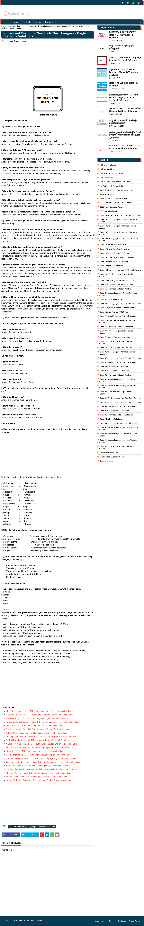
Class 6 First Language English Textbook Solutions (120, 304)
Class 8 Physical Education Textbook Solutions (118, 362)
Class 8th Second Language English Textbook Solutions (117, 386)
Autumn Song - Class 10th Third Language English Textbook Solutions (36, 733)
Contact (112, 921)
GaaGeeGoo (8, 41)
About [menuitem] (17, 22)
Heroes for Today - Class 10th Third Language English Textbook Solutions (38, 780)
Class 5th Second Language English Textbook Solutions (117, 294)
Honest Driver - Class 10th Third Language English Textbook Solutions (36, 777)
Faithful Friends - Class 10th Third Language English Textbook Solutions (37, 740)
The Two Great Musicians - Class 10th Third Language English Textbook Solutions (41, 758)
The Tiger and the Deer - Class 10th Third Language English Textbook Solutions (41, 736)
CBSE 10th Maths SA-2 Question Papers (116, 203)
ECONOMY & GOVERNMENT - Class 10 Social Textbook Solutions (123, 35)
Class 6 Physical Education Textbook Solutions (118, 308)
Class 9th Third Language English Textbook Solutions (116, 447)
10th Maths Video (107, 169)
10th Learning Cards (108, 165)
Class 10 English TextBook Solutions (114, 249)
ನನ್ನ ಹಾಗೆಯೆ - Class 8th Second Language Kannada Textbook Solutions (123, 72)
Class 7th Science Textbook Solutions (115, 337)
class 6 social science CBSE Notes (114, 312)
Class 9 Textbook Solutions (111, 419)
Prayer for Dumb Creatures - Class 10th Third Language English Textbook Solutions (42, 722)
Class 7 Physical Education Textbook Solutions (118, 316)
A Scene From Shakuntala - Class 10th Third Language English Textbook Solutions (42, 744)
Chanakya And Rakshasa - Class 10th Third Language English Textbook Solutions (41, 769)
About (104, 921)
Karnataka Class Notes (109, 453)
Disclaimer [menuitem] (37, 22)
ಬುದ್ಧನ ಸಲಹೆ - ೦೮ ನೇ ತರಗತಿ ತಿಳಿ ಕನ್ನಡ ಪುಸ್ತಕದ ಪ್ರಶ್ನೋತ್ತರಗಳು (123, 121)
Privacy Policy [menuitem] (51, 22)
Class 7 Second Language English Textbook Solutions (116, 321)
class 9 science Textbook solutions (114, 411)
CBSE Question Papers (109, 211)
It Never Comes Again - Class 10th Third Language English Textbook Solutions (40, 715)
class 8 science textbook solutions (114, 371)
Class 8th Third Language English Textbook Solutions (116, 393)
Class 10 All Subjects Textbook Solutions (123, 84)
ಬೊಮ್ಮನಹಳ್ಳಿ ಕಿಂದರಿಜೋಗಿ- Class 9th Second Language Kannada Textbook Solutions (123, 97)
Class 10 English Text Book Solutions (115, 245)
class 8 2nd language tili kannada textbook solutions (116, 353)
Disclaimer (122, 921)
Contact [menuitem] (26, 22)
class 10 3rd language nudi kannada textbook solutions (117, 239)
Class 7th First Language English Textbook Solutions (115, 332)
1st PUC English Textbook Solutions (114, 186)
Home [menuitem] (8, 22)
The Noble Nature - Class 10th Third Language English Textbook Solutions (38, 729)
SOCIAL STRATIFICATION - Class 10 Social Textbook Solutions (125, 109)
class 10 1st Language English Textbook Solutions (120, 215)
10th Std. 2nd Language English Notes (115, 182)
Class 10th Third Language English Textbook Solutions (28, 26)
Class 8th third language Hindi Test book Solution (120, 398)
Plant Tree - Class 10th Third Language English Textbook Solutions (35, 726)
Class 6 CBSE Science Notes (111, 299)
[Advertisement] (47, 63)
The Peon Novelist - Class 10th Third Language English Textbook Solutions (38, 773)
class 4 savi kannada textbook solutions (116, 285)
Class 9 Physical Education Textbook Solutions (118, 406)
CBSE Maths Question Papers (111, 207)
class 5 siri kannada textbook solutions (116, 289)
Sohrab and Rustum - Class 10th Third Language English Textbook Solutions (39, 747)
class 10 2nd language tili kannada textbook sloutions (117, 221)
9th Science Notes (107, 194)
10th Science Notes (107, 178)
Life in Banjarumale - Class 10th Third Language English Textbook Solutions (39, 755)
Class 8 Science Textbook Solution (114, 367)
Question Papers (106, 461)
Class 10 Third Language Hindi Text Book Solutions (120, 270)
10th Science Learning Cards (111, 173)
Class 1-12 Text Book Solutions (30, 921)
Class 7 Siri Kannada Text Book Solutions (116, 327)
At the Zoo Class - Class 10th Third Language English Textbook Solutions (38, 766)
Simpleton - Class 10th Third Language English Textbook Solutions (35, 751)
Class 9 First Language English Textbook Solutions (120, 402)
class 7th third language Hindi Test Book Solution (120, 348)
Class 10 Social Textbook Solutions (114, 262)
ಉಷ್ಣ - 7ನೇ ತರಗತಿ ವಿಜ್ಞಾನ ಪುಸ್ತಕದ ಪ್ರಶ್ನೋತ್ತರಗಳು (121, 47)
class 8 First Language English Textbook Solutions (120, 358)
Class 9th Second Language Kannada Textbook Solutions (117, 428)
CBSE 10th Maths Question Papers (113, 199)
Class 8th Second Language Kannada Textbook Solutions (117, 380)
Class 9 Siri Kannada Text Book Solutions (116, 415)
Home (3, 26)
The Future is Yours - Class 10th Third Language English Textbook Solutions (39, 711)
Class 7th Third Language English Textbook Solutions (116, 342)
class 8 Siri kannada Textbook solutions (116, 375)
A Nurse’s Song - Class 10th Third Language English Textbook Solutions (37, 718)
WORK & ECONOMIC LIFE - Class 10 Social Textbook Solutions (125, 147)
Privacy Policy (134, 921)
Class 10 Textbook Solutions (111, 266)
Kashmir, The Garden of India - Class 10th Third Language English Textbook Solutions (43, 762)
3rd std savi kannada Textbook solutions (116, 190)
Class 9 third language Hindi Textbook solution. (119, 423)
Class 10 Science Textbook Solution (114, 253)
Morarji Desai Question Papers (112, 457)
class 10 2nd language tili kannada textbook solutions (117, 233)
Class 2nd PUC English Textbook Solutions (117, 280)
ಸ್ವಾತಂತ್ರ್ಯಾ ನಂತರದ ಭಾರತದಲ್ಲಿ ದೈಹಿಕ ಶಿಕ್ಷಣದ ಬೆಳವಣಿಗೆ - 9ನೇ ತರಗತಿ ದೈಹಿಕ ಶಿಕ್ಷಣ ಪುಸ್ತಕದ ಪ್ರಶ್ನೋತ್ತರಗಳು (125, 135)
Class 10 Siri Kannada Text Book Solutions (117, 257)
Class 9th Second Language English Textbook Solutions (117, 435)
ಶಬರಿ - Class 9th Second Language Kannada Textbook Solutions (125, 59)
